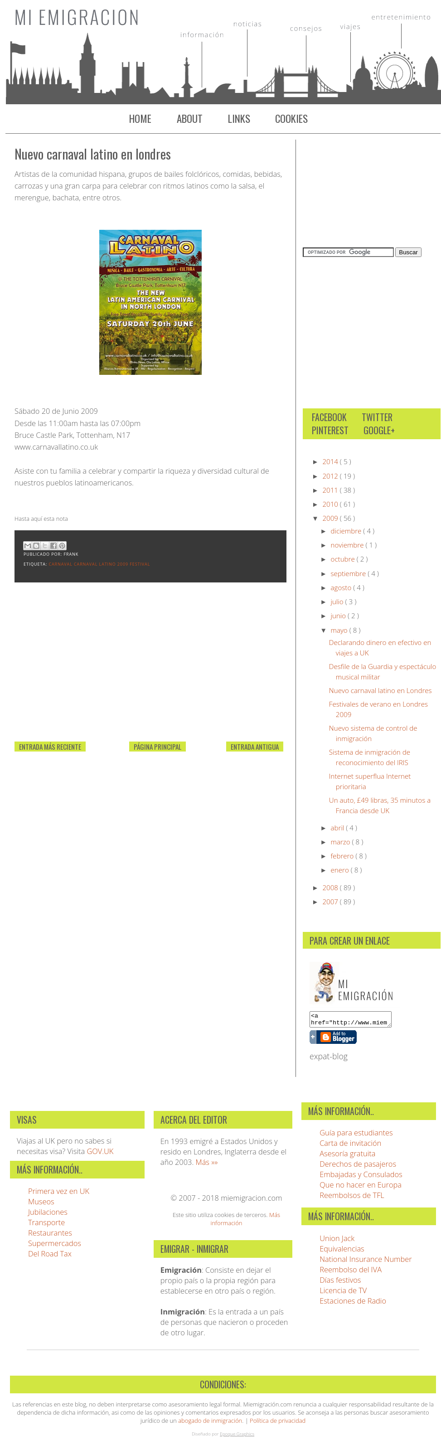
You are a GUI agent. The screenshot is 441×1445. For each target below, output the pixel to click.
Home (140, 118)
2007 (330, 901)
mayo (340, 630)
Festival (140, 564)
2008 (330, 887)
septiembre (349, 573)
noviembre (348, 544)
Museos (41, 1204)
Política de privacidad (277, 1423)
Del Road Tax (50, 1256)
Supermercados (54, 1246)
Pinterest (330, 430)
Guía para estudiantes (356, 1135)
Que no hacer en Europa (361, 1187)
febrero (343, 855)
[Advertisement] (82, 677)
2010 (330, 504)
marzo (341, 841)
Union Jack (337, 1241)
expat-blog (329, 1058)
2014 (330, 461)
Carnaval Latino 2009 (102, 564)
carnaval (61, 564)
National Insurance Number (366, 1261)
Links (239, 118)
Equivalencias (342, 1251)
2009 (330, 518)
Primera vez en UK (58, 1193)
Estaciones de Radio (353, 1303)
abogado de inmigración (210, 1423)
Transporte (46, 1225)
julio (338, 601)
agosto (342, 587)
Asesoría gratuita (347, 1156)
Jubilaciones (48, 1214)
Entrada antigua (255, 747)
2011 (330, 490)
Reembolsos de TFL (352, 1198)
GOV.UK (100, 1154)
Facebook (329, 417)
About (190, 118)
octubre (344, 558)
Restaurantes (50, 1235)
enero (341, 869)
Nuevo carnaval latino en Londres (93, 153)
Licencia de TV (343, 1293)
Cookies (291, 118)
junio (339, 615)
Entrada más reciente (50, 747)
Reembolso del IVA (351, 1272)
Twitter (377, 417)
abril (338, 827)
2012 (330, 475)
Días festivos (340, 1282)
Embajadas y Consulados (361, 1177)
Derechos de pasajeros (358, 1166)
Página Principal (157, 747)
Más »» (207, 1164)
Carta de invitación (350, 1145)
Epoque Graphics (237, 1436)
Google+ (379, 430)
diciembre (347, 530)
